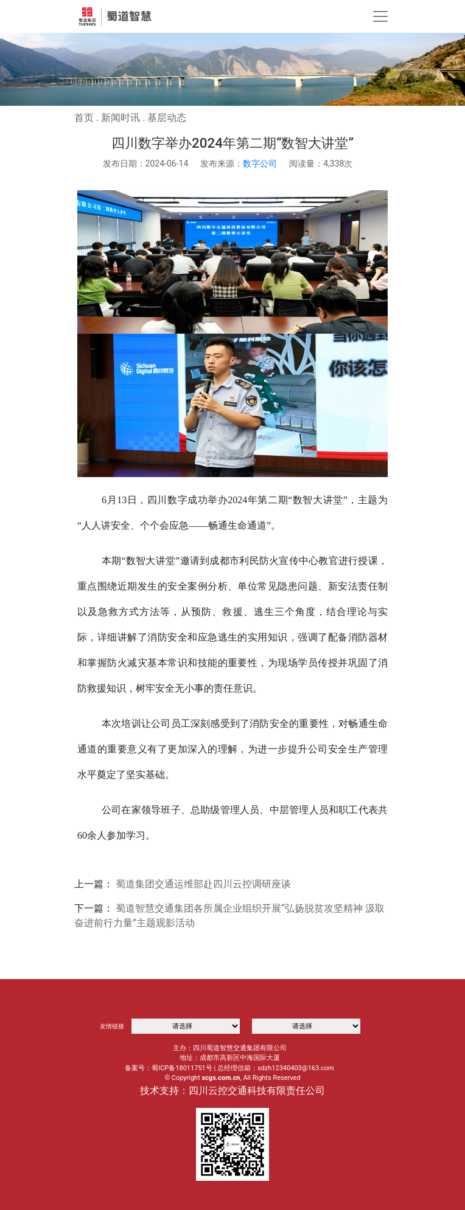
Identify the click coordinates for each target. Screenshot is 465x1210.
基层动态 (166, 117)
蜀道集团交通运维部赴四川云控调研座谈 (203, 884)
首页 (84, 117)
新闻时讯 (120, 117)
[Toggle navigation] (380, 16)
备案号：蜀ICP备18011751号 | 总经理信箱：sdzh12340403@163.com (229, 1068)
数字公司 (260, 163)
